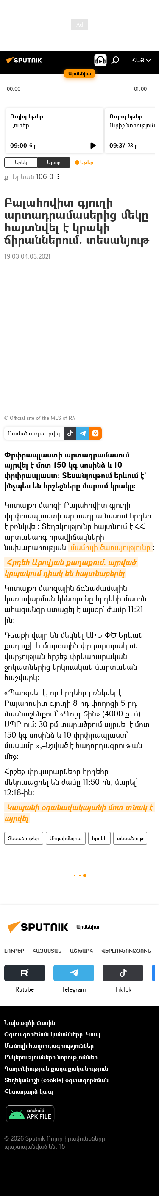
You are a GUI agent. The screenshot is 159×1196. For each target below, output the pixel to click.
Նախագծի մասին (29, 1023)
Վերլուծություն (126, 950)
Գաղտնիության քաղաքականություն (56, 1068)
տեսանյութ (130, 838)
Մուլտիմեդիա (66, 838)
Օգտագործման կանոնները (43, 1034)
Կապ (93, 1034)
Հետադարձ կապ (28, 1091)
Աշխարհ (81, 950)
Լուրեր (19, 125)
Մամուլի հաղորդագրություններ (49, 1046)
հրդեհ (99, 838)
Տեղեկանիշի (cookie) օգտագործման (56, 1080)
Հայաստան (47, 950)
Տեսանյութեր (23, 838)
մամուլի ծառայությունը (110, 547)
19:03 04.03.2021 (27, 256)
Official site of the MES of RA (42, 418)
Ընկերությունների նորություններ (51, 1057)
